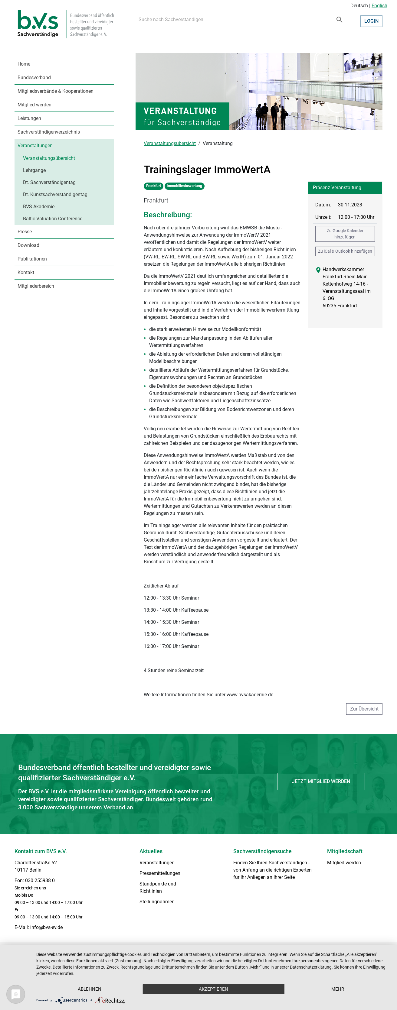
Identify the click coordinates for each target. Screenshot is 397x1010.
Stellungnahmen (157, 902)
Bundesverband (34, 77)
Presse (25, 232)
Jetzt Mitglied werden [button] (321, 781)
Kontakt (26, 272)
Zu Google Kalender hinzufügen (345, 233)
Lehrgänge (34, 170)
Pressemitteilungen (159, 873)
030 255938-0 (40, 880)
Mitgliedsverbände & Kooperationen (56, 91)
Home (24, 64)
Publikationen (32, 259)
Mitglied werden (34, 105)
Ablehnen (89, 989)
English (379, 5)
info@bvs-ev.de (46, 927)
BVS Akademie (38, 206)
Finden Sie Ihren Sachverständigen (270, 863)
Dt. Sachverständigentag (49, 182)
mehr (337, 989)
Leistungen (29, 118)
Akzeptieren (213, 989)
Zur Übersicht (364, 709)
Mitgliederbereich (36, 286)
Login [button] (371, 21)
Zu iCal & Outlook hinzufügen (345, 251)
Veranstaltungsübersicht (49, 158)
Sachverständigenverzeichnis (49, 132)
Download (28, 245)
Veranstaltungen (35, 145)
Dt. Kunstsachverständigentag (55, 194)
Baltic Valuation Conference (52, 219)
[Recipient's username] (234, 19)
